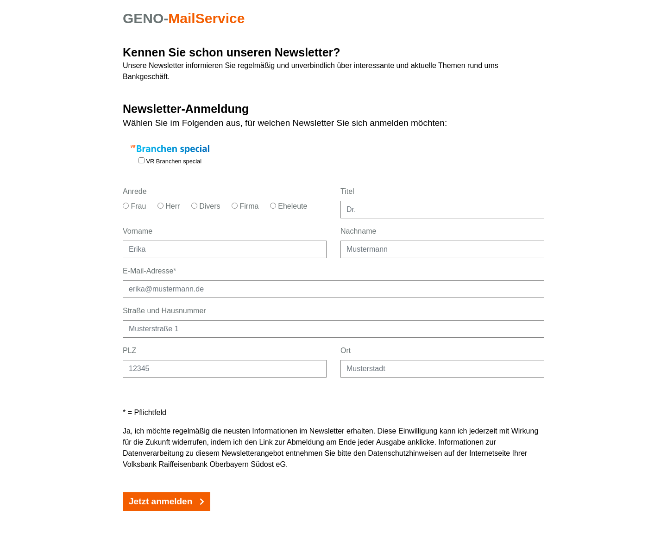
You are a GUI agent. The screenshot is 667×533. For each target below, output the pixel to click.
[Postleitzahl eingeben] (225, 369)
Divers (205, 206)
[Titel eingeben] (442, 209)
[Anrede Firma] (235, 206)
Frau (134, 206)
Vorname (137, 231)
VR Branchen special (169, 161)
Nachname (358, 231)
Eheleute (289, 206)
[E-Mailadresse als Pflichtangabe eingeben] (333, 289)
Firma (245, 206)
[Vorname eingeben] (225, 249)
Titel (347, 191)
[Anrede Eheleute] (273, 206)
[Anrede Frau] (126, 206)
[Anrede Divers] (194, 206)
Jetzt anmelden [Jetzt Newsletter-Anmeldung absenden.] (166, 501)
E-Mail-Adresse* (149, 271)
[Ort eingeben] (442, 369)
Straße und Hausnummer (164, 311)
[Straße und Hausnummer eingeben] (333, 329)
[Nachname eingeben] (442, 249)
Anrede (135, 191)
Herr (168, 206)
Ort (345, 350)
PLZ (129, 350)
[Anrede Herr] (160, 206)
